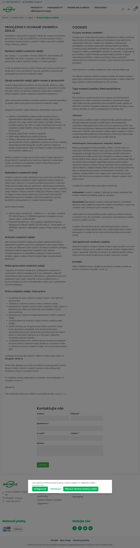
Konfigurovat (40, 489)
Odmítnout (55, 489)
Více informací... (38, 485)
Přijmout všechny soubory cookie (81, 489)
